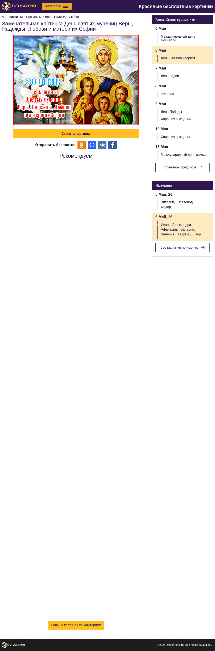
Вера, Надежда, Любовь (62, 16)
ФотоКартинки (12, 16)
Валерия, (168, 234)
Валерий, (188, 229)
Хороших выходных (176, 119)
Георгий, (184, 234)
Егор (197, 234)
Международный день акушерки (178, 38)
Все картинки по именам (182, 247)
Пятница (167, 94)
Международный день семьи (183, 154)
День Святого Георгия (178, 58)
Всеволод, (186, 202)
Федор (166, 207)
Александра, (182, 225)
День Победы (171, 112)
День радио (170, 76)
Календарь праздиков (182, 167)
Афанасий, (169, 229)
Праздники (34, 16)
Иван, (165, 225)
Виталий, (168, 202)
